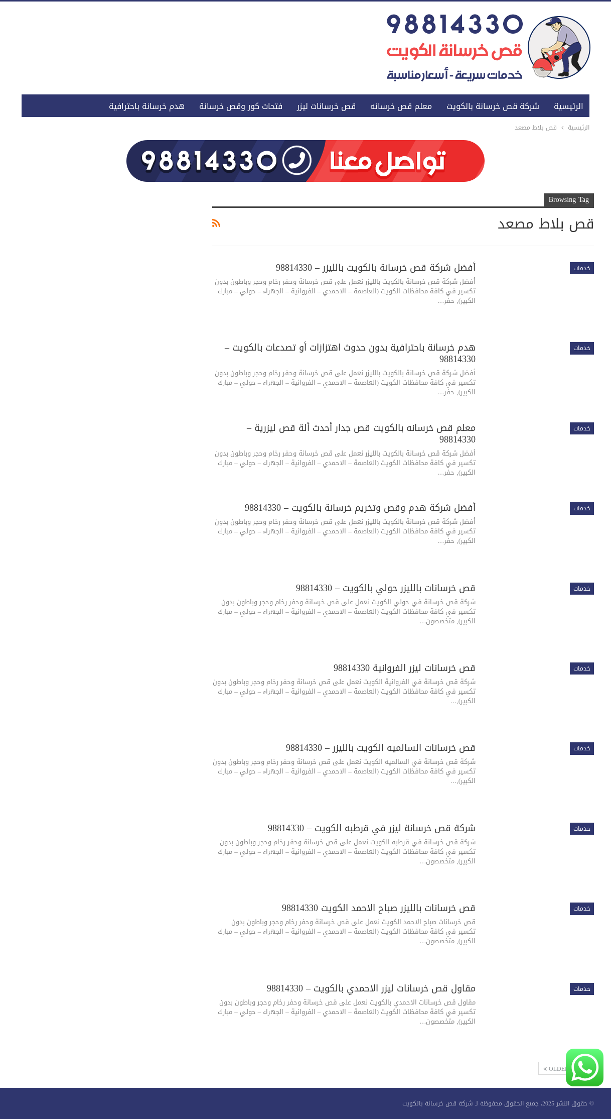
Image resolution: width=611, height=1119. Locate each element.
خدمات (581, 268)
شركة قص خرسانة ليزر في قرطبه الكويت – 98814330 (372, 828)
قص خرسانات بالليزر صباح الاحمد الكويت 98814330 (379, 908)
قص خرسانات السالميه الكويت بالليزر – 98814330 (381, 747)
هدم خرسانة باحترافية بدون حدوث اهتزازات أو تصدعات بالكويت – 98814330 (350, 353)
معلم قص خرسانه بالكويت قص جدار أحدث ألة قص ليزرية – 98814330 (361, 433)
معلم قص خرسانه (401, 106)
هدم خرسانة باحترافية (147, 106)
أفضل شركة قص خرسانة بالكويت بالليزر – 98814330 (376, 267)
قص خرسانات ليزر (326, 106)
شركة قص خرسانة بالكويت (492, 106)
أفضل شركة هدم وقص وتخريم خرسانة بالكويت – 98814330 (360, 507)
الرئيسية (568, 106)
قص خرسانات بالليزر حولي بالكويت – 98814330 (386, 588)
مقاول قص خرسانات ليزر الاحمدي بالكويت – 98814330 (371, 988)
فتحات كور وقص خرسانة (240, 106)
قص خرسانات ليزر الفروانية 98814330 (405, 668)
